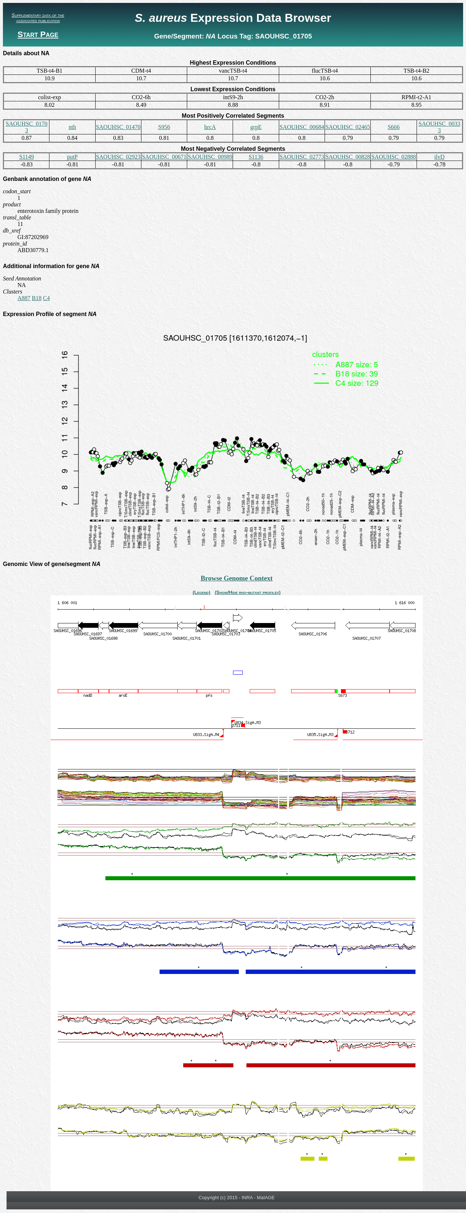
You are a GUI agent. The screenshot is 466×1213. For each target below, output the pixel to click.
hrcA (210, 127)
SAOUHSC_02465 (347, 127)
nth (72, 127)
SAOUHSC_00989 (210, 157)
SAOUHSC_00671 (164, 157)
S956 (164, 127)
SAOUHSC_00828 (347, 157)
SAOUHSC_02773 (302, 157)
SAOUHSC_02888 (393, 157)
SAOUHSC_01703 (27, 127)
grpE (256, 127)
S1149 (26, 157)
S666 (394, 127)
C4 (46, 298)
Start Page (37, 34)
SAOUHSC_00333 (439, 127)
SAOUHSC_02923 (118, 157)
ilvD (439, 157)
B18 (37, 298)
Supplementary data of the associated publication (38, 17)
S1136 (256, 157)
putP (72, 157)
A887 (24, 298)
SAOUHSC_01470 (118, 127)
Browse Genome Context (237, 578)
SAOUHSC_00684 (302, 127)
